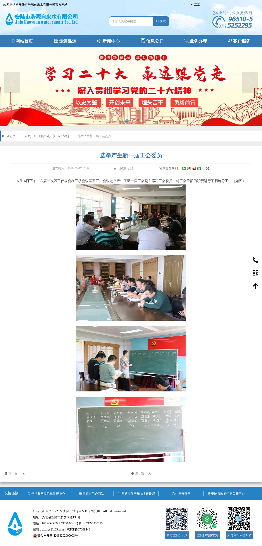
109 (206, 168)
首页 (28, 136)
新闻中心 (44, 136)
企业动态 (64, 136)
